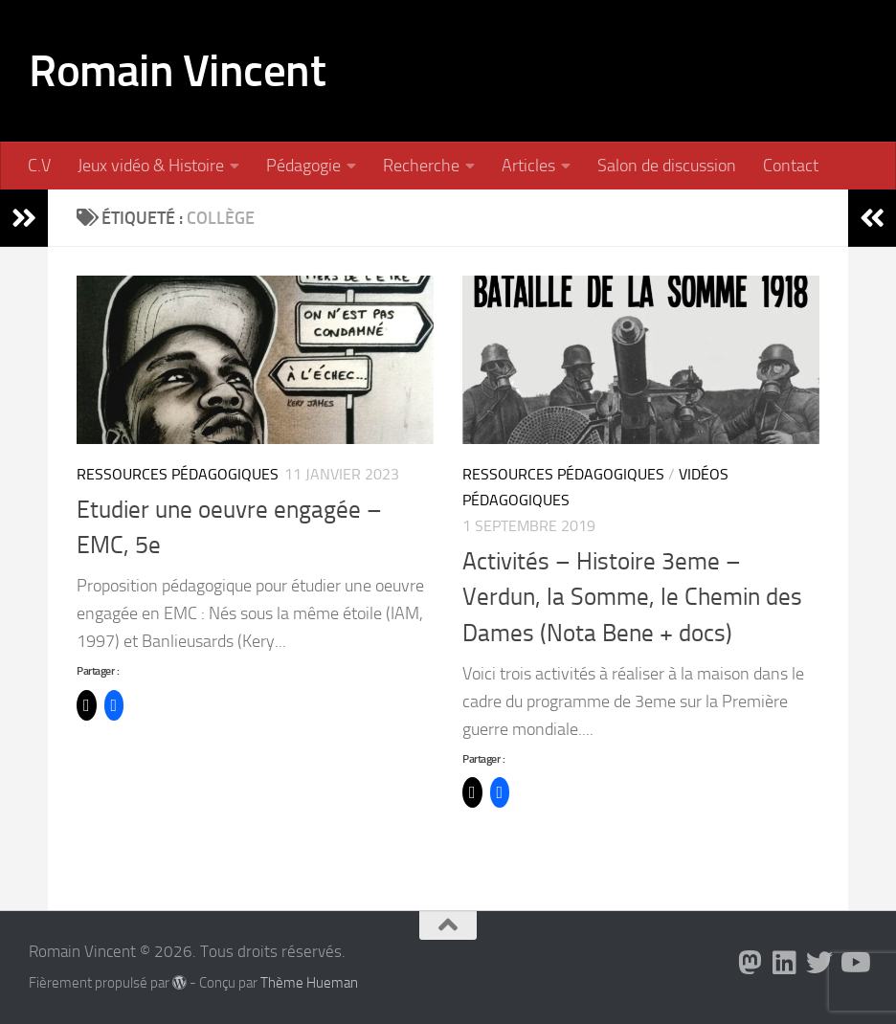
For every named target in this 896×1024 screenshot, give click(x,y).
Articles (528, 165)
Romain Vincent (177, 70)
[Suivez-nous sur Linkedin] (785, 962)
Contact (790, 165)
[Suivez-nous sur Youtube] (853, 962)
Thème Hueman (309, 982)
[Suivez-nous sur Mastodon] (750, 962)
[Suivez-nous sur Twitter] (819, 962)
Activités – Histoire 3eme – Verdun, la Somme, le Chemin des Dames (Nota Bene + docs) (632, 597)
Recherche (421, 165)
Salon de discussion (666, 165)
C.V (39, 165)
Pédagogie (303, 165)
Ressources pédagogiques (178, 474)
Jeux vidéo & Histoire (151, 165)
